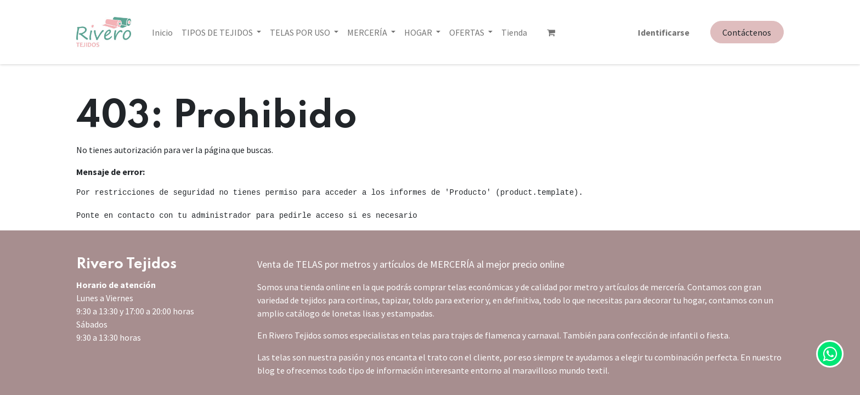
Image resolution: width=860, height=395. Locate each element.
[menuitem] (162, 32)
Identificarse (663, 32)
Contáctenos (746, 32)
